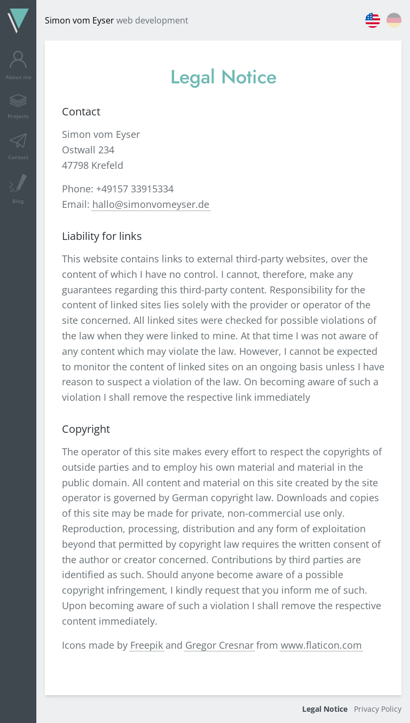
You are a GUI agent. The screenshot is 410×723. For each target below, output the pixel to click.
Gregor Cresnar (219, 645)
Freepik (146, 645)
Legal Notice (325, 709)
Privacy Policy (377, 709)
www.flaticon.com (321, 645)
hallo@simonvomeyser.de (150, 204)
